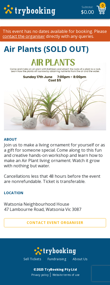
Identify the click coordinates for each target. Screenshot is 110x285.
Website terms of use (66, 275)
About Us (80, 259)
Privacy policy (40, 275)
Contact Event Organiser (55, 222)
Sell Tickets (32, 259)
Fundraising (57, 259)
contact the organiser (24, 36)
